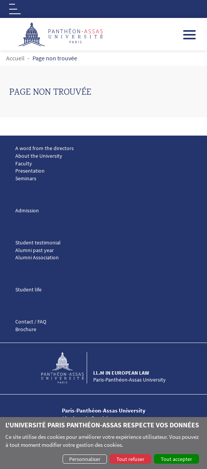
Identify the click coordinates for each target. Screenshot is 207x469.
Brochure (25, 329)
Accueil (15, 58)
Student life (28, 289)
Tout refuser (130, 459)
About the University (38, 156)
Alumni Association (37, 257)
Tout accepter (176, 459)
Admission (27, 210)
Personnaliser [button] (84, 459)
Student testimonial (38, 242)
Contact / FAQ (30, 322)
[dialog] (103, 443)
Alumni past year (34, 250)
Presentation (30, 171)
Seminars (25, 178)
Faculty (23, 163)
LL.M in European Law (121, 372)
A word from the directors (44, 148)
